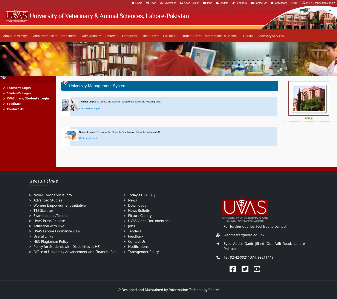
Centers (110, 36)
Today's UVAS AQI (142, 195)
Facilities (169, 36)
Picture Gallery (140, 215)
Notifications (279, 3)
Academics (68, 36)
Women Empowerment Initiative (60, 205)
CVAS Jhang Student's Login (28, 98)
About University (15, 36)
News (151, 3)
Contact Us (259, 3)
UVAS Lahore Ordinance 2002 (57, 231)
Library (248, 36)
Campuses (129, 36)
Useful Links (43, 236)
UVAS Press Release (49, 220)
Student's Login (19, 93)
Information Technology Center (194, 289)
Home (137, 3)
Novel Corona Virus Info (53, 195)
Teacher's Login (19, 88)
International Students (221, 36)
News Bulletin (190, 3)
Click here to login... (90, 108)
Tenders (222, 3)
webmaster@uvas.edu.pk (244, 235)
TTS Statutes (44, 210)
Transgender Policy (143, 251)
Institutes (149, 36)
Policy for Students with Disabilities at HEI (67, 246)
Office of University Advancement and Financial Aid (75, 251)
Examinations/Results (51, 215)
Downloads (168, 3)
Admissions (90, 36)
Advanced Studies (48, 200)
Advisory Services (271, 36)
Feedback (239, 3)
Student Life (189, 36)
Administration (43, 36)
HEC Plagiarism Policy (51, 241)
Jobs (208, 3)
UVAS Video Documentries (149, 220)
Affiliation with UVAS (50, 226)
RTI (295, 3)
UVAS (97, 15)
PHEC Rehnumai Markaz (318, 3)
